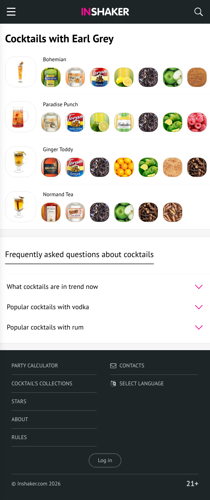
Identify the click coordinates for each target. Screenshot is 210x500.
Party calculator (34, 365)
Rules (19, 437)
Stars (18, 401)
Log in (105, 460)
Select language (137, 383)
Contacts (127, 365)
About (19, 419)
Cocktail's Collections (41, 383)
